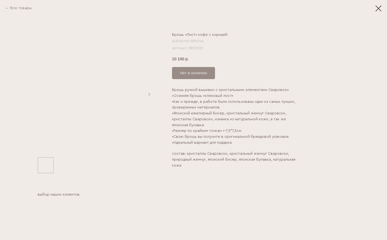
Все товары (21, 8)
